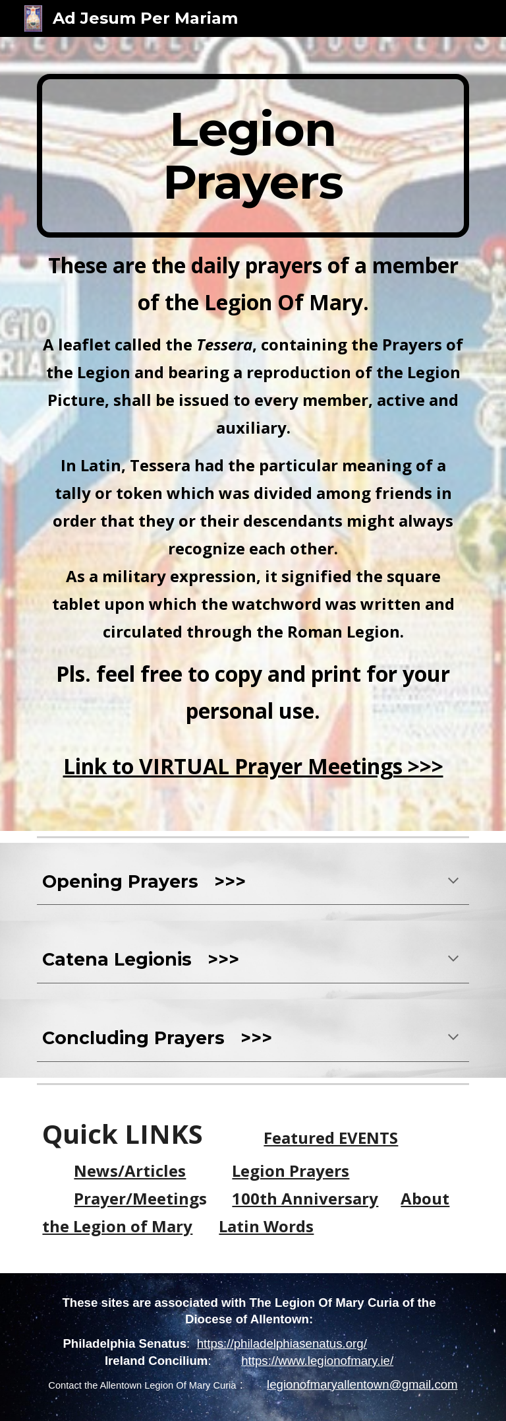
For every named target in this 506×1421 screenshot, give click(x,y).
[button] (453, 882)
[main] (252, 156)
